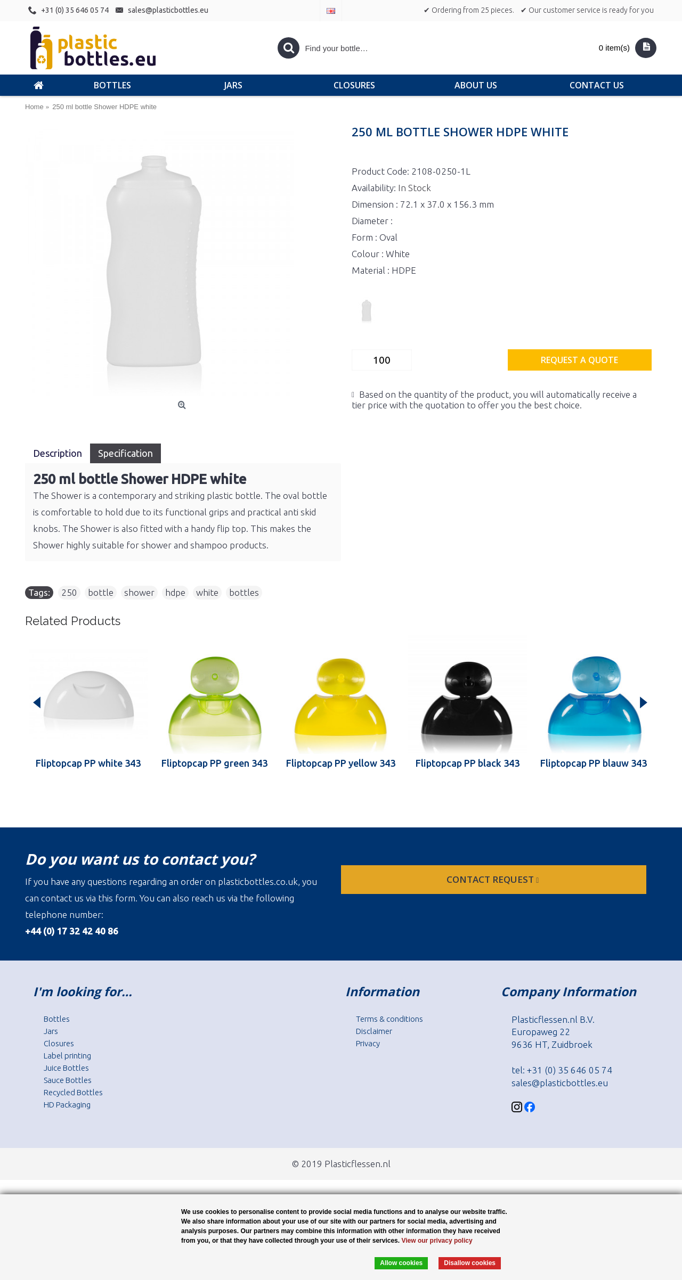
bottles (244, 592)
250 (69, 592)
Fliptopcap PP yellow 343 (340, 763)
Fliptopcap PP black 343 (467, 763)
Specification (125, 453)
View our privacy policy (436, 1240)
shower (139, 592)
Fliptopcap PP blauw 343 (593, 763)
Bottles (57, 1018)
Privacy (368, 1043)
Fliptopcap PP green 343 (214, 763)
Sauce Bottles (68, 1080)
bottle (100, 592)
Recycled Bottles (73, 1092)
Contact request (493, 879)
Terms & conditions (389, 1018)
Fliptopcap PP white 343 (88, 763)
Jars (51, 1031)
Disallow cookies (470, 1263)
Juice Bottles (66, 1067)
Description (57, 453)
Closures (59, 1043)
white (207, 592)
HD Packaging (67, 1104)
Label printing (67, 1055)
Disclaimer (374, 1031)
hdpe (175, 592)
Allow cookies (401, 1263)
